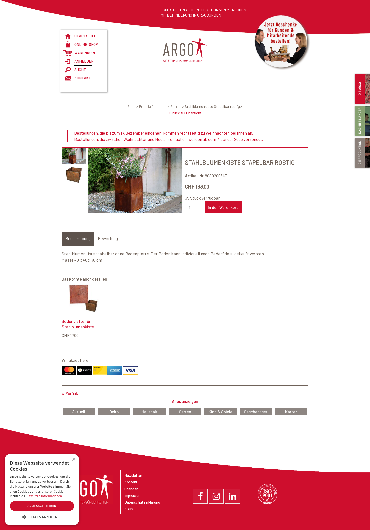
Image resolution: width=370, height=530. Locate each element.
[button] (42, 517)
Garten (177, 106)
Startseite (85, 36)
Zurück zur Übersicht (185, 113)
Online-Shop (86, 44)
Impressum (132, 496)
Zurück (71, 393)
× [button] (73, 459)
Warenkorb (85, 53)
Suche (80, 69)
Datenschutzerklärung (142, 502)
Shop (133, 106)
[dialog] (42, 489)
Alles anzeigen (185, 401)
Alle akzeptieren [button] (41, 506)
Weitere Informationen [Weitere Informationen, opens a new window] (45, 496)
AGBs (128, 509)
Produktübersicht (154, 106)
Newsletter (133, 475)
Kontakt (82, 78)
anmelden (83, 61)
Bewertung (108, 238)
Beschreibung (78, 238)
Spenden (131, 489)
